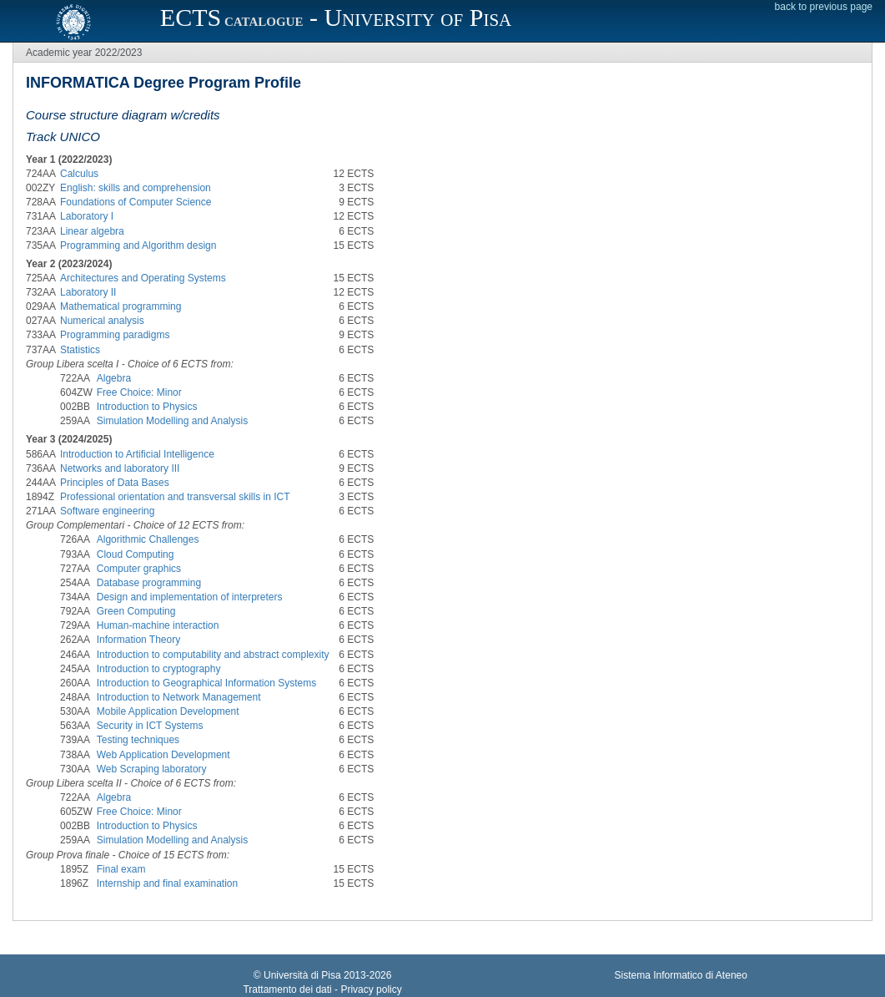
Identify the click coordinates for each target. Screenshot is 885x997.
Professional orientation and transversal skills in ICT (174, 497)
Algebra (114, 378)
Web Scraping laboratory (152, 769)
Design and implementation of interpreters (190, 597)
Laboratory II (88, 292)
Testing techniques (138, 740)
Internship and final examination (167, 883)
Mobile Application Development (168, 711)
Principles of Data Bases (114, 482)
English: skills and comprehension (135, 188)
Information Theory (139, 639)
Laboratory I (86, 216)
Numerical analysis (102, 320)
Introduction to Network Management (179, 697)
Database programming (149, 583)
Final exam (121, 869)
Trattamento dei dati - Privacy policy (322, 989)
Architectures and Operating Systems (143, 278)
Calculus (79, 174)
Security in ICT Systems (150, 725)
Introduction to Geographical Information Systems (206, 683)
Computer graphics (139, 568)
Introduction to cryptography (159, 669)
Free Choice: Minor (139, 392)
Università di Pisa (302, 975)
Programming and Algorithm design (138, 245)
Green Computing (136, 611)
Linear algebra (92, 231)
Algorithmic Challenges (148, 539)
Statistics (80, 350)
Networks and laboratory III (119, 468)
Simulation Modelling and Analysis (172, 421)
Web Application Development (163, 755)
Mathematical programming (120, 306)
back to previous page (823, 7)
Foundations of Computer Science (135, 202)
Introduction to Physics (147, 406)
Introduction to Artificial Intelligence (137, 454)
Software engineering (107, 511)
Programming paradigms (114, 335)
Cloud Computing (135, 554)
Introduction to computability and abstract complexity (213, 654)
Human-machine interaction (158, 625)
